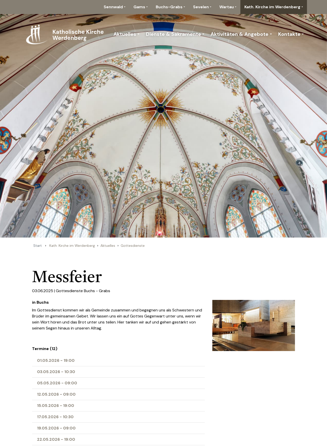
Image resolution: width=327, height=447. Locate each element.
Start (37, 245)
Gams (139, 7)
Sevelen (201, 7)
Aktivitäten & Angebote (239, 34)
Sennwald (113, 7)
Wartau (226, 7)
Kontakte (289, 34)
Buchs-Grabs (169, 7)
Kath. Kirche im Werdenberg (272, 7)
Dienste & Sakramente (173, 34)
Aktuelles (124, 34)
